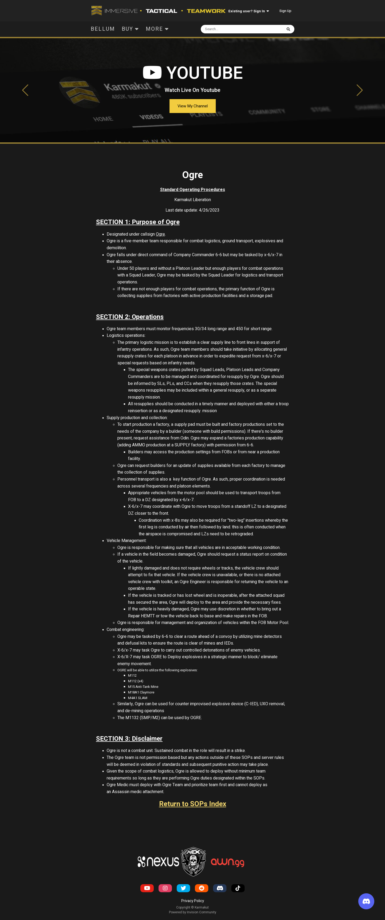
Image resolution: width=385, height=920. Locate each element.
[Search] (232, 29)
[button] (25, 90)
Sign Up (285, 10)
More (157, 29)
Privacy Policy (192, 901)
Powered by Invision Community (192, 912)
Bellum (103, 29)
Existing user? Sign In (248, 11)
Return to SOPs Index (192, 804)
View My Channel (193, 106)
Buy (130, 29)
